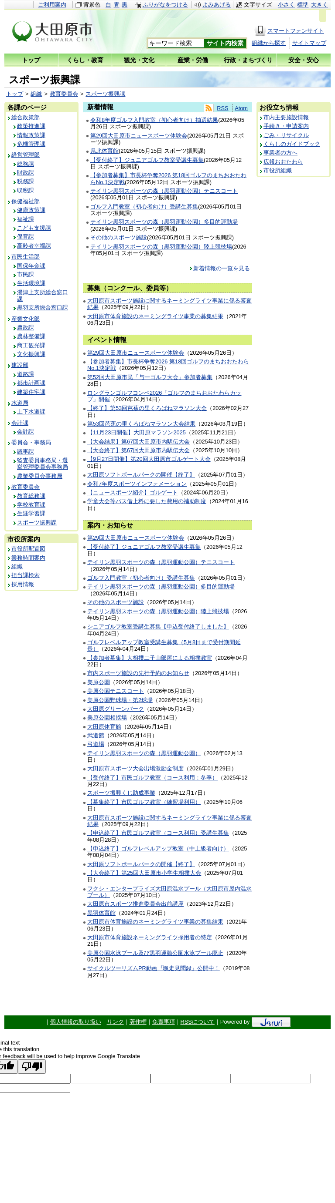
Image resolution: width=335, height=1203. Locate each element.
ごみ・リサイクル (286, 135)
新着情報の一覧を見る (221, 268)
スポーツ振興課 (105, 94)
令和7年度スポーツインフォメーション (137, 484)
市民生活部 (25, 256)
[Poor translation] (32, 1066)
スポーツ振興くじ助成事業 (121, 793)
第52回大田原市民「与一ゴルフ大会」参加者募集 (149, 377)
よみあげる (216, 4)
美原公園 (98, 682)
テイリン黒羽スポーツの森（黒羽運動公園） (144, 753)
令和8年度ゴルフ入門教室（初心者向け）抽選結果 (154, 120)
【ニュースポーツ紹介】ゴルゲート (132, 492)
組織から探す (269, 43)
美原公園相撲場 (107, 717)
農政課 (25, 327)
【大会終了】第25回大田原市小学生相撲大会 (144, 873)
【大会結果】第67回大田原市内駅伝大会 (138, 441)
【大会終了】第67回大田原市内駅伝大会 (138, 450)
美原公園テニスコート (115, 691)
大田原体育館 (104, 726)
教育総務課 (31, 496)
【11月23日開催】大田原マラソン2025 (136, 432)
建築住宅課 (31, 392)
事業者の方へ (280, 152)
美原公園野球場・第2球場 (120, 700)
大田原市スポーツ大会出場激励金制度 (135, 768)
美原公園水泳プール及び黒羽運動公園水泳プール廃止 (155, 953)
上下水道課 (31, 411)
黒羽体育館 (101, 913)
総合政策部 (25, 117)
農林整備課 (31, 336)
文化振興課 (31, 354)
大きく (319, 4)
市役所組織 (277, 170)
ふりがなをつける (165, 4)
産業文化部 (25, 319)
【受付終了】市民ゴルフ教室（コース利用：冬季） (152, 777)
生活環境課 (31, 283)
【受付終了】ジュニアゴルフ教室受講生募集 (147, 160)
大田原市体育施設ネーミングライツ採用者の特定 (149, 937)
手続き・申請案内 (286, 126)
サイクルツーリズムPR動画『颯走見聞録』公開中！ (153, 968)
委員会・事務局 (31, 442)
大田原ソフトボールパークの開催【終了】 (141, 474)
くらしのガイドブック (291, 144)
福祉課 (25, 219)
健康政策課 (31, 210)
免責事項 (163, 1021)
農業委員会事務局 (39, 476)
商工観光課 (31, 345)
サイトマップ (309, 43)
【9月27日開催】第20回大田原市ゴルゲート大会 (149, 459)
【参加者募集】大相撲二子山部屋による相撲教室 (149, 658)
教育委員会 (64, 94)
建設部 (19, 365)
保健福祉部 (25, 201)
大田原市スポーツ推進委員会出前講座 (135, 904)
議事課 (25, 451)
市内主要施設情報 (286, 117)
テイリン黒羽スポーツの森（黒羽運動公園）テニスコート (164, 191)
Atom (241, 108)
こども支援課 (34, 228)
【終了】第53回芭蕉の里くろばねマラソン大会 (147, 408)
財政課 (25, 172)
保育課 (25, 236)
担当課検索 (25, 575)
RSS (222, 108)
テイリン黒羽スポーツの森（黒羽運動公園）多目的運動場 (164, 221)
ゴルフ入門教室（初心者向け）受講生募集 (144, 206)
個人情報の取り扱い (75, 1021)
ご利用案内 (52, 4)
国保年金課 (31, 265)
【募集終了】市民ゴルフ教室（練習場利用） (144, 802)
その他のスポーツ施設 (118, 237)
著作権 (138, 1021)
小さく (286, 4)
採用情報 (22, 584)
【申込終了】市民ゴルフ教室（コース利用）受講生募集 (158, 833)
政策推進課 (31, 126)
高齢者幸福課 (34, 245)
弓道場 (95, 744)
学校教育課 (31, 504)
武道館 (95, 735)
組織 (36, 94)
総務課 (25, 164)
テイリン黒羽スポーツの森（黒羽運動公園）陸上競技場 (161, 246)
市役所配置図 (28, 548)
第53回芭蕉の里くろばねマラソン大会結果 (141, 423)
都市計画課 (31, 383)
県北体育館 (104, 151)
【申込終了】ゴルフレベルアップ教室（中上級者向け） (158, 848)
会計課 (19, 423)
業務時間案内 (28, 557)
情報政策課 (31, 135)
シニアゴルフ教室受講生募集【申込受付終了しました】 (158, 626)
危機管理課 (31, 144)
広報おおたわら (283, 161)
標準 (302, 4)
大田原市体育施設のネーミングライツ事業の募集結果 (155, 316)
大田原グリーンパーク (115, 709)
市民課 (25, 274)
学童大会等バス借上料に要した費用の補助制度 (146, 501)
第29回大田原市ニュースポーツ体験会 (138, 135)
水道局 (19, 403)
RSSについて (198, 1021)
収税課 (25, 190)
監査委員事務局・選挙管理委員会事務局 (42, 463)
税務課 (25, 181)
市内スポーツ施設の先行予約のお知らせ (138, 673)
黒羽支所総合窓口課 (42, 307)
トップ (14, 94)
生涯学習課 (31, 513)
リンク (115, 1021)
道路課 (25, 374)
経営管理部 (25, 154)
